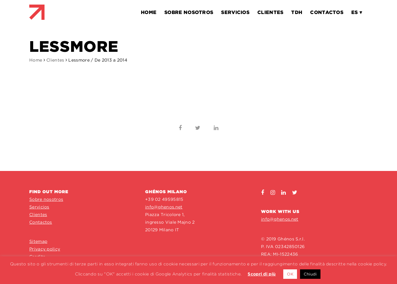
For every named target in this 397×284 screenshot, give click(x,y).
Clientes (55, 60)
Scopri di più (262, 274)
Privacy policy (44, 249)
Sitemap (38, 241)
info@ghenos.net (164, 206)
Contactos (40, 222)
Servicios (39, 206)
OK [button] (290, 274)
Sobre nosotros (46, 199)
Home (35, 60)
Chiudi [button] (310, 274)
